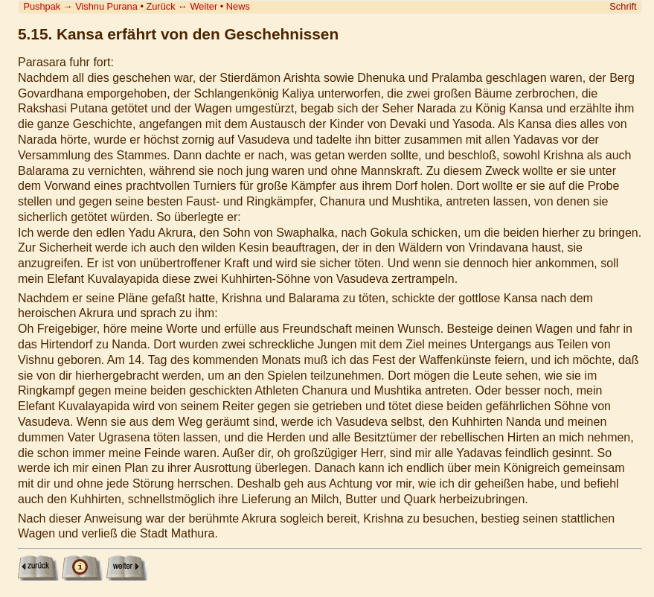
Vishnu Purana (106, 6)
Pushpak (41, 6)
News (238, 6)
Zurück (160, 6)
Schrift (622, 6)
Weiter (203, 6)
